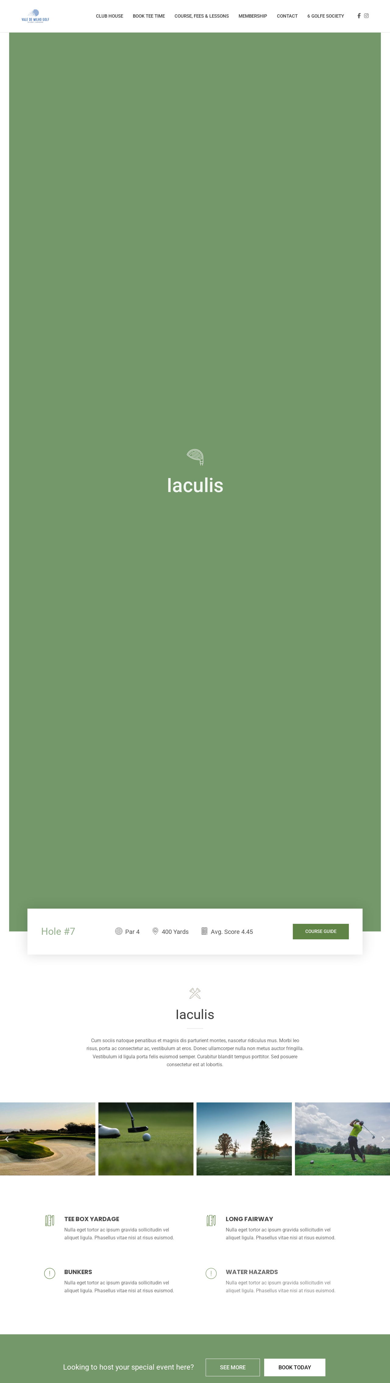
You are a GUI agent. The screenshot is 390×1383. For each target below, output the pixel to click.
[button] (7, 1139)
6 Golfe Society (325, 16)
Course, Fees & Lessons (202, 16)
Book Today (294, 1367)
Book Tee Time (149, 16)
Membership (253, 16)
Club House (109, 16)
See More (233, 1367)
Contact (287, 16)
